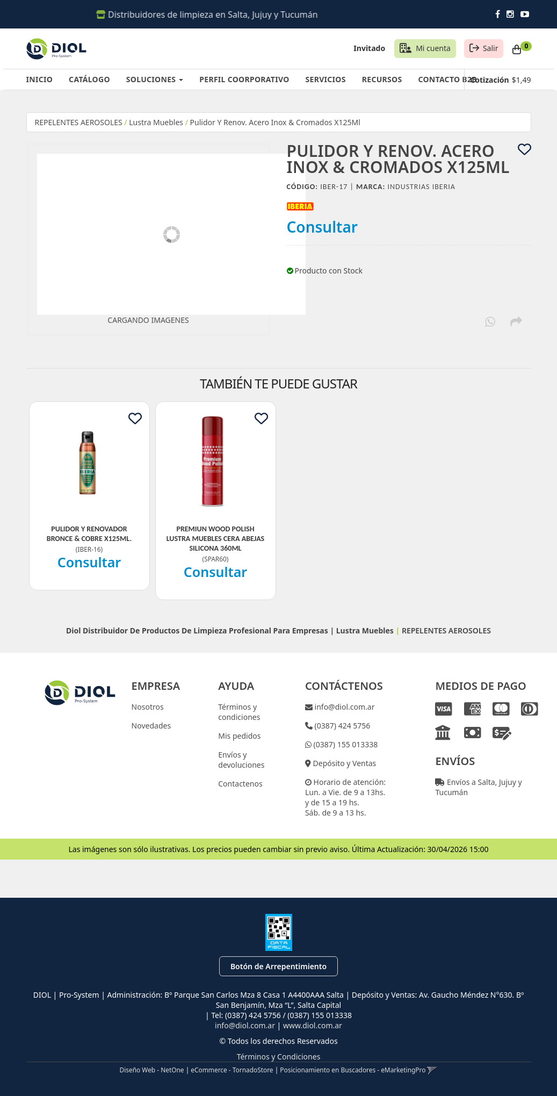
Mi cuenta (433, 48)
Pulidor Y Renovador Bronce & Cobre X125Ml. (89, 533)
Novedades (151, 725)
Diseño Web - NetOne (152, 1069)
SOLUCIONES (154, 79)
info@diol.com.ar (344, 707)
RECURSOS (382, 79)
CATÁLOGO (89, 79)
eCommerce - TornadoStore (232, 1069)
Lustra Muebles (156, 122)
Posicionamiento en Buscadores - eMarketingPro (352, 1069)
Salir (490, 48)
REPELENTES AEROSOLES (78, 122)
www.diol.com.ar (312, 1025)
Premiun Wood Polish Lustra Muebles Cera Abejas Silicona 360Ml (215, 538)
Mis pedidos (239, 736)
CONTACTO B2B (447, 79)
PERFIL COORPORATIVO (244, 79)
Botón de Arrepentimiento (278, 966)
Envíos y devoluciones (241, 759)
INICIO (39, 79)
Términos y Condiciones (279, 1056)
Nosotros (148, 707)
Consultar (322, 227)
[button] (432, 1069)
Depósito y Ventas (343, 763)
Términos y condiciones (239, 712)
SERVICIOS (326, 79)
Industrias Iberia (421, 186)
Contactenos (240, 783)
